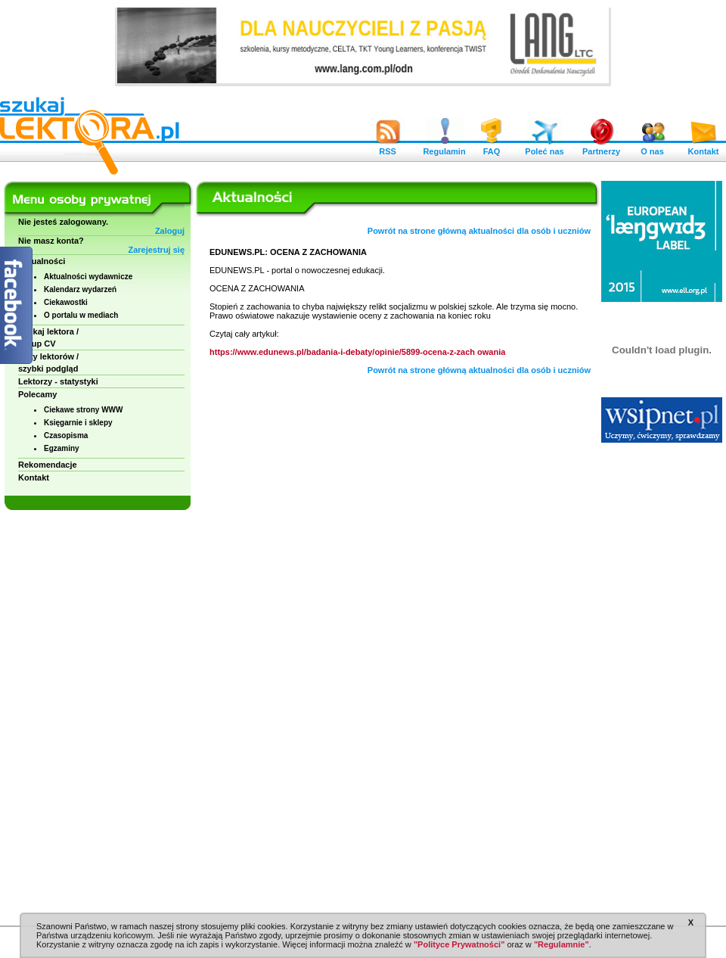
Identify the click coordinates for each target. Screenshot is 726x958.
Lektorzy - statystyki (58, 381)
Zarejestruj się (156, 249)
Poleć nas (544, 147)
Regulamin (444, 147)
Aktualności (41, 261)
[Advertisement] (661, 681)
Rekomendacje (47, 464)
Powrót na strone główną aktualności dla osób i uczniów (479, 230)
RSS (388, 147)
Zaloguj (170, 230)
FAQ (491, 147)
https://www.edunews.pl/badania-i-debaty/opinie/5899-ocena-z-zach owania (357, 351)
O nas (653, 147)
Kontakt (703, 147)
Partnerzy (601, 147)
